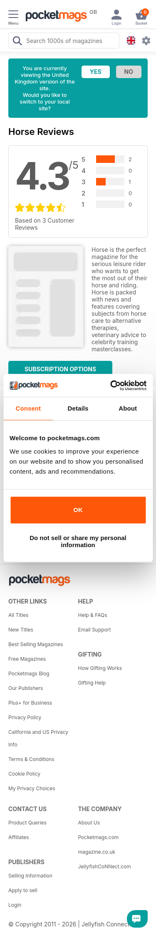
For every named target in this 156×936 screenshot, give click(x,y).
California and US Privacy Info (38, 738)
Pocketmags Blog (29, 673)
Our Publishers (25, 688)
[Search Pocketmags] (17, 41)
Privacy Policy (24, 717)
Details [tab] (78, 408)
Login (14, 905)
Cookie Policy (24, 774)
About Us (89, 822)
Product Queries (27, 822)
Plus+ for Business (30, 703)
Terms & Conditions (31, 759)
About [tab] (128, 408)
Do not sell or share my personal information (78, 541)
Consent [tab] (28, 408)
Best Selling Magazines (35, 644)
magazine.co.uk (97, 852)
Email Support (94, 630)
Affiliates (18, 837)
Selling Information (30, 876)
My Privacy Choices (31, 788)
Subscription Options (60, 369)
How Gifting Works (100, 668)
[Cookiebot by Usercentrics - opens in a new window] (111, 385)
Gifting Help (92, 683)
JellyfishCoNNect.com (104, 866)
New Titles (20, 630)
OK (78, 509)
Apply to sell (22, 890)
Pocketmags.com (98, 837)
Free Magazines (27, 659)
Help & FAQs (92, 615)
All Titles (18, 615)
